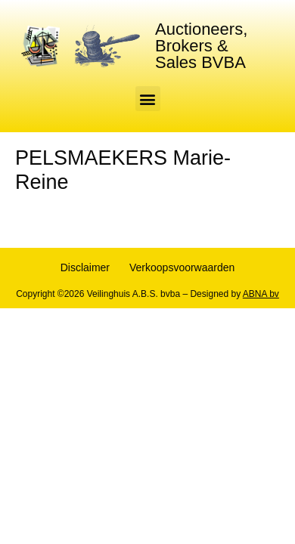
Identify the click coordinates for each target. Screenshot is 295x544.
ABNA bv (261, 294)
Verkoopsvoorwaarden (181, 267)
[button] (147, 98)
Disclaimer (85, 267)
